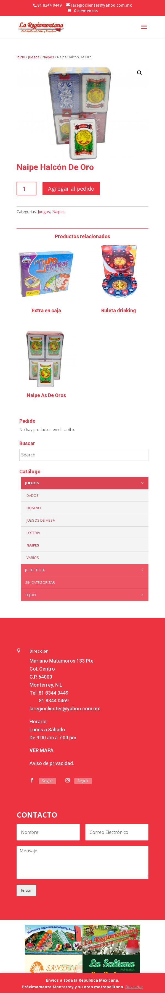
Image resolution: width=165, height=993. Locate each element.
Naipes (48, 56)
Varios (32, 557)
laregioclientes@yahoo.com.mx (65, 708)
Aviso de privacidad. (52, 763)
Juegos (33, 56)
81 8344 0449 (53, 693)
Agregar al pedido (71, 188)
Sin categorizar (40, 582)
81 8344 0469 (54, 700)
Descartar (134, 986)
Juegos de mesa (40, 520)
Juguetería (85, 570)
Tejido (85, 595)
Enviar (26, 890)
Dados (32, 495)
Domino (33, 507)
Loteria (33, 532)
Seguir (47, 780)
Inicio (21, 56)
